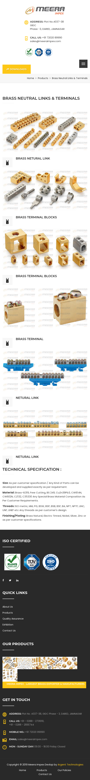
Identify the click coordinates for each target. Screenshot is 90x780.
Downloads (17, 69)
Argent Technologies (70, 764)
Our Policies (64, 770)
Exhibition (7, 624)
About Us (7, 606)
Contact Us (9, 630)
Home (30, 78)
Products (43, 78)
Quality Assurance (13, 618)
